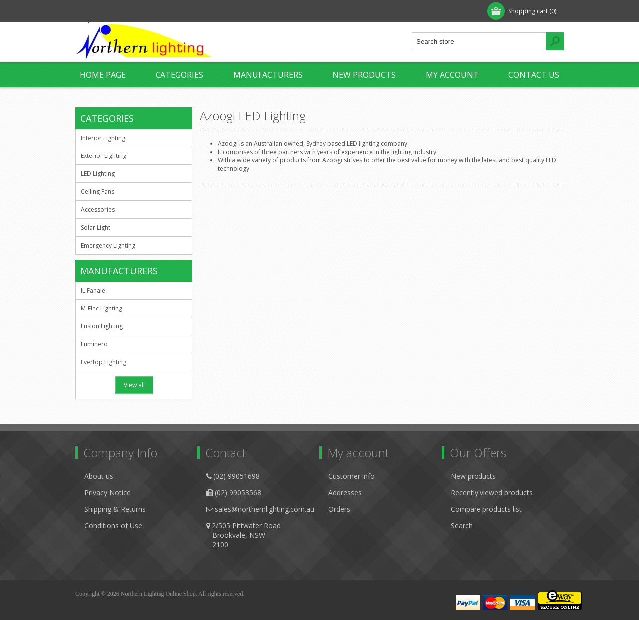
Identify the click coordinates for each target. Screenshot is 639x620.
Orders (339, 509)
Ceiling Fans (97, 191)
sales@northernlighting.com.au (264, 509)
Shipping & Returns (115, 509)
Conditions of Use (113, 525)
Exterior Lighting (103, 156)
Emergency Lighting (108, 245)
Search (462, 525)
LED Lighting (98, 173)
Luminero (94, 344)
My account (452, 74)
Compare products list (486, 509)
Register (98, 11)
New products (364, 74)
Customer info (351, 476)
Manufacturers (268, 74)
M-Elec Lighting (101, 308)
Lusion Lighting (102, 326)
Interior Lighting (103, 138)
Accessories (98, 209)
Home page (103, 74)
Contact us (533, 74)
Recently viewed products (492, 492)
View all (134, 385)
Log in (139, 11)
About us (98, 476)
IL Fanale (93, 290)
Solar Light (95, 227)
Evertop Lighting (103, 362)
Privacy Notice (107, 492)
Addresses (345, 492)
